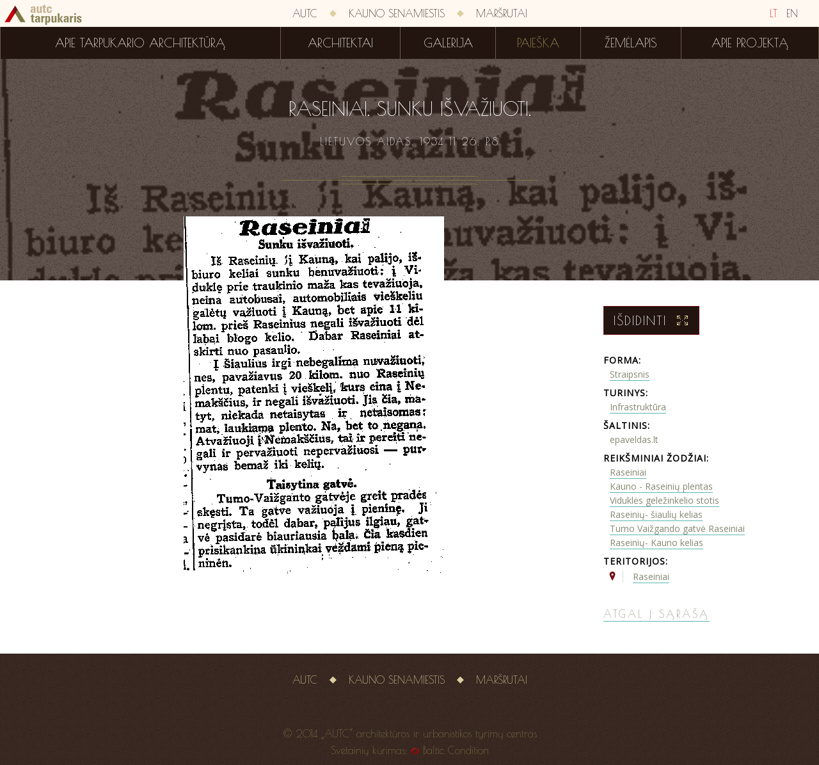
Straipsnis (629, 374)
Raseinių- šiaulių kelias (656, 514)
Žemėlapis (631, 43)
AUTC (304, 13)
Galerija (448, 43)
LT (773, 13)
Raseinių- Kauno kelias (656, 542)
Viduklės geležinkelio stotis (664, 500)
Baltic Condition (456, 750)
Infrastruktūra (638, 407)
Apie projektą (750, 43)
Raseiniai (628, 472)
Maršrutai (501, 13)
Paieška (538, 43)
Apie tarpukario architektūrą (140, 43)
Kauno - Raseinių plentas (661, 486)
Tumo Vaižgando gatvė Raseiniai (677, 528)
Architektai (340, 43)
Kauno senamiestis (397, 13)
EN (792, 13)
